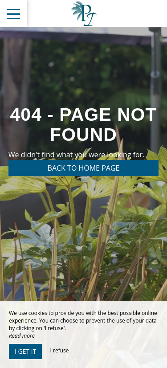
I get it (25, 351)
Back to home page (84, 168)
